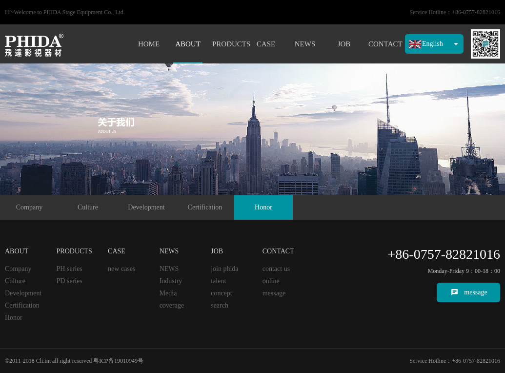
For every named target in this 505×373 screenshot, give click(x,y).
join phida (224, 268)
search (219, 305)
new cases (121, 268)
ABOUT (188, 44)
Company (29, 207)
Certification (205, 207)
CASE (266, 44)
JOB (344, 44)
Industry (171, 281)
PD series (69, 281)
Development (146, 207)
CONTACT (383, 44)
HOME (149, 44)
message (475, 292)
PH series (69, 268)
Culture (88, 207)
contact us (276, 268)
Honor (263, 207)
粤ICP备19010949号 (118, 360)
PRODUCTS (227, 44)
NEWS (305, 44)
